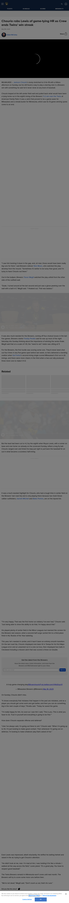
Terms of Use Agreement (49, 895)
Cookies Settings (27, 899)
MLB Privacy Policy (34, 895)
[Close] (66, 894)
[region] (34, 897)
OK (41, 899)
